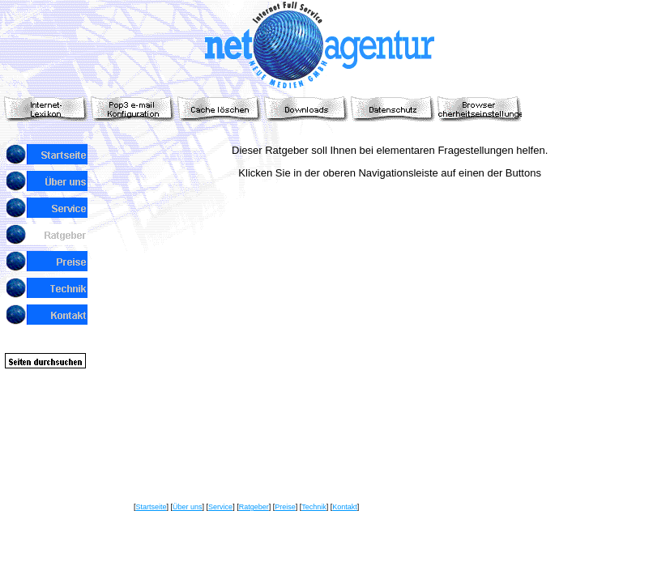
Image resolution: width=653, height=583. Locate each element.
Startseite (151, 507)
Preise (285, 507)
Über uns (188, 507)
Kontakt (344, 507)
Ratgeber (254, 507)
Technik (313, 507)
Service (220, 507)
